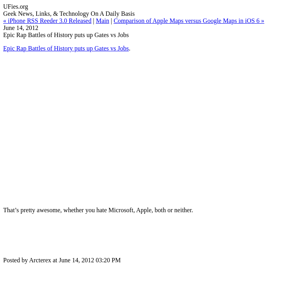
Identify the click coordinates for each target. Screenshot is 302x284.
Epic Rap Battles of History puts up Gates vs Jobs (66, 48)
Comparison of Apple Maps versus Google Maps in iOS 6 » (189, 20)
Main (102, 20)
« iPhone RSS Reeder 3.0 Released (47, 20)
